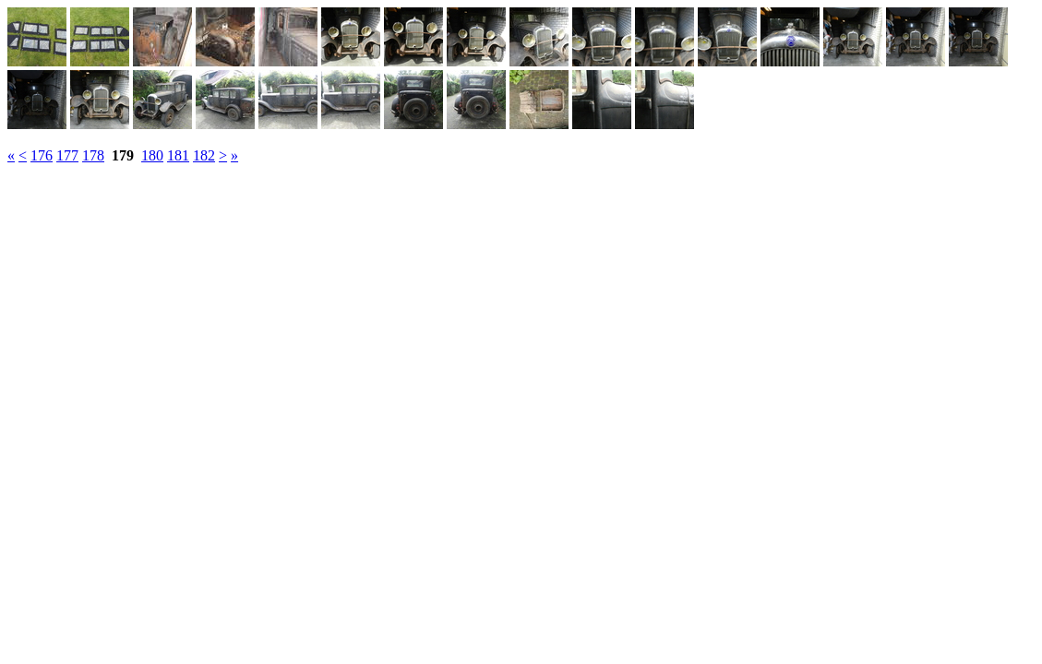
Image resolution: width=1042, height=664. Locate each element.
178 (93, 155)
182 (204, 155)
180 (152, 155)
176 (41, 155)
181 (178, 155)
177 (67, 155)
